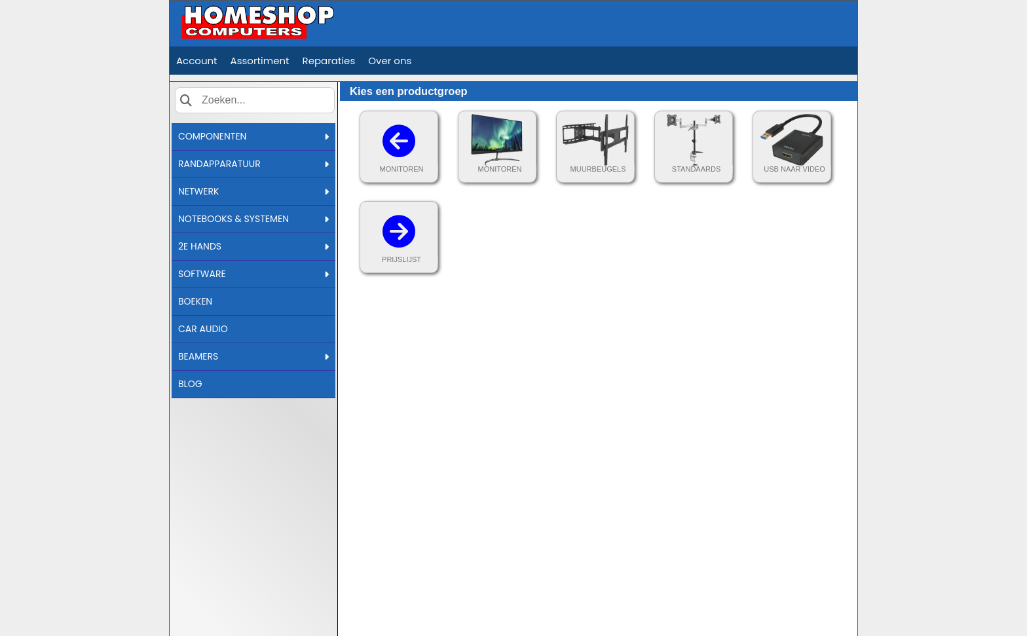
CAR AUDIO (203, 328)
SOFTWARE (253, 273)
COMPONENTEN (253, 136)
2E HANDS (253, 246)
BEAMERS (253, 356)
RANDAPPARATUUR (253, 163)
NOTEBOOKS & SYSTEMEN (253, 218)
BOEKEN (195, 301)
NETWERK (253, 191)
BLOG (190, 383)
